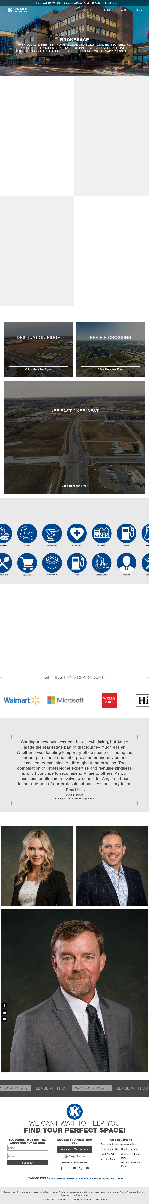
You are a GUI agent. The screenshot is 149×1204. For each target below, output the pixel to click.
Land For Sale (108, 1154)
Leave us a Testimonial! (74, 1149)
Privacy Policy (100, 1199)
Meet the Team (108, 1159)
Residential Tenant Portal (130, 1164)
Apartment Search (130, 1144)
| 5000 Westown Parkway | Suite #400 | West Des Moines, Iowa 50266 (74, 1178)
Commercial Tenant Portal (131, 1156)
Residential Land (129, 1149)
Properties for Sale (110, 1149)
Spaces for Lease (109, 1144)
